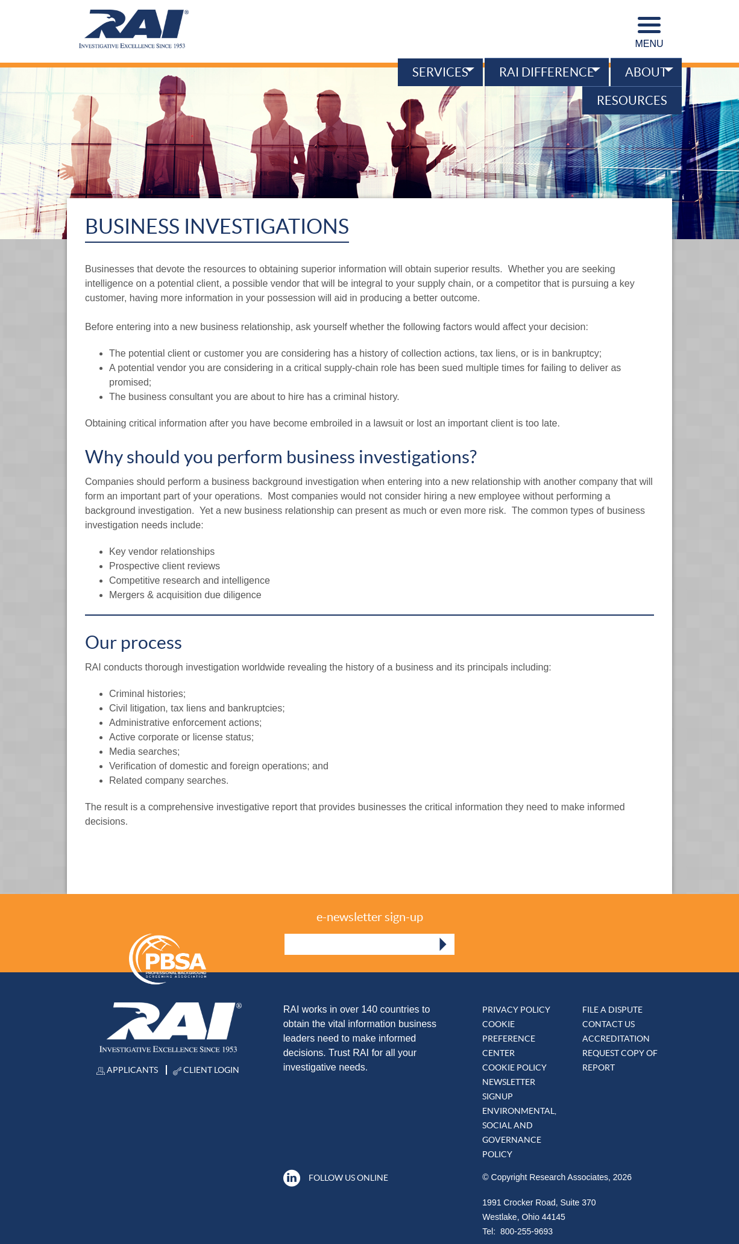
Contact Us (608, 1024)
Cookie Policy (514, 1067)
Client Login (206, 1070)
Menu (649, 33)
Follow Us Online (335, 1178)
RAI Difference (546, 72)
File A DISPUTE (612, 1009)
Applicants (127, 1070)
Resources (632, 100)
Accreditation (616, 1038)
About (646, 72)
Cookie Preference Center (508, 1038)
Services (440, 72)
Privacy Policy (516, 1009)
